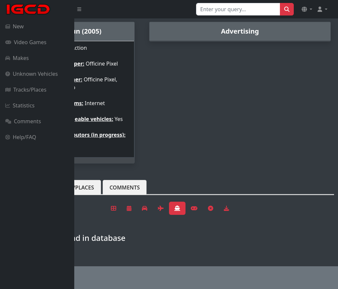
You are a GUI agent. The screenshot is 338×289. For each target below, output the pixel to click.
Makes (17, 58)
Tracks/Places (26, 89)
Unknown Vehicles (31, 73)
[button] (307, 9)
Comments (23, 121)
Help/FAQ (20, 137)
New (14, 26)
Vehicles (98, 198)
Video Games (26, 42)
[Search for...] (238, 9)
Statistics (20, 105)
